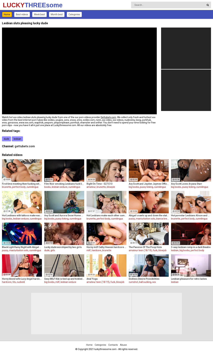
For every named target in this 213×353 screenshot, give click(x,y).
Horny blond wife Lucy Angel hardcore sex (22, 279)
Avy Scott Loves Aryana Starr (186, 183)
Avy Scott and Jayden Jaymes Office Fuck (149, 183)
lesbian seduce (59, 187)
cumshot (133, 282)
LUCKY (11, 5)
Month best (57, 14)
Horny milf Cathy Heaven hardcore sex (106, 247)
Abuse (123, 345)
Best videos (22, 14)
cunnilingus (32, 187)
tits (14, 282)
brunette (6, 187)
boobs (47, 187)
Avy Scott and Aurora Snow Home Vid (64, 215)
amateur (91, 187)
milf (89, 250)
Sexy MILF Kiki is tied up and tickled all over (64, 279)
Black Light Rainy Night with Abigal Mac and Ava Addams (22, 247)
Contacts (113, 345)
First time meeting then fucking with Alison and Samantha (22, 183)
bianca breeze (163, 218)
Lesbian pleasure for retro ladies (189, 279)
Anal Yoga (92, 279)
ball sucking (145, 282)
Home (7, 14)
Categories (74, 14)
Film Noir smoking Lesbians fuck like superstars (64, 183)
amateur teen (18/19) (140, 250)
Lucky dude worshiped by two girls (63, 247)
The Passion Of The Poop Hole (145, 247)
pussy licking (146, 187)
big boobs (134, 187)
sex (154, 282)
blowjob (111, 187)
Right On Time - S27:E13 (99, 183)
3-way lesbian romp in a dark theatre (191, 247)
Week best (39, 14)
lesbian (17, 139)
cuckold (21, 282)
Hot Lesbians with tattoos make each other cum (22, 215)
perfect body (19, 187)
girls (53, 250)
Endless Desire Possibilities (144, 279)
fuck (155, 250)
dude (6, 139)
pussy (132, 218)
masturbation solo (145, 218)
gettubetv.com (25, 146)
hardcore (96, 250)
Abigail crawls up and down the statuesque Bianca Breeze (149, 215)
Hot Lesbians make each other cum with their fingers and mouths (106, 215)
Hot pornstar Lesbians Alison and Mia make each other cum (191, 215)
